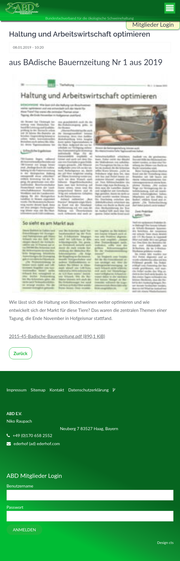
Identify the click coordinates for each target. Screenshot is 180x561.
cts (171, 542)
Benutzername (20, 485)
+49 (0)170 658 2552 (32, 435)
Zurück (21, 353)
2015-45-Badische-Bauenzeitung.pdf (57, 336)
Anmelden (24, 529)
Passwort (15, 507)
